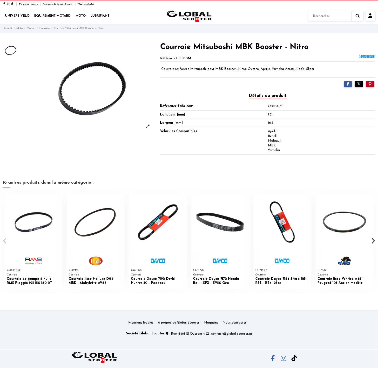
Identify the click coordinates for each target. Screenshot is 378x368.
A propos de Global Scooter (58, 4)
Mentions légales (29, 4)
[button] (5, 241)
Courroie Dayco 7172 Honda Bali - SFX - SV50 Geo (216, 281)
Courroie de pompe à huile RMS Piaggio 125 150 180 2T (29, 281)
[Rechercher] (336, 16)
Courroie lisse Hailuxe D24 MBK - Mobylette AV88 (91, 281)
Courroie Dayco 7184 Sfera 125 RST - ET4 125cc (280, 281)
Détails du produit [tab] (268, 96)
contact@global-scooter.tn (231, 334)
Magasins (211, 323)
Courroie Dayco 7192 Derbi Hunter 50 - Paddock (153, 281)
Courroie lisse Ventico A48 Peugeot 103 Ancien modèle (340, 281)
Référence (167, 58)
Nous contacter (86, 4)
